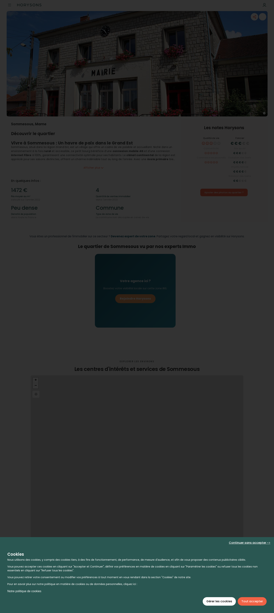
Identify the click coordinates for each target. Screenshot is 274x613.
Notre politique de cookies (24, 591)
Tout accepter (252, 601)
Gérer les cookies (219, 601)
